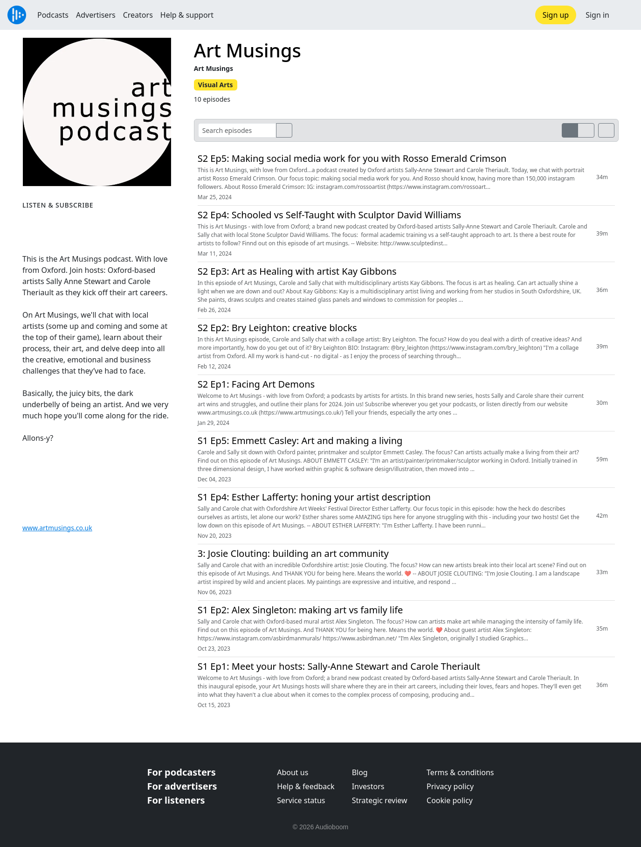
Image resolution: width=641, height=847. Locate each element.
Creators (138, 15)
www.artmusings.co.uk (57, 527)
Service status (301, 800)
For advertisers (182, 786)
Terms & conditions (460, 772)
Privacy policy (450, 786)
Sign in (597, 15)
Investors (368, 786)
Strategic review (379, 800)
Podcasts (53, 15)
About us (292, 772)
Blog (360, 772)
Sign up (556, 15)
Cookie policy (450, 800)
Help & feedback (305, 786)
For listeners (176, 800)
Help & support (187, 15)
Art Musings (247, 50)
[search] (284, 130)
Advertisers (96, 15)
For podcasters (181, 772)
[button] (625, 15)
